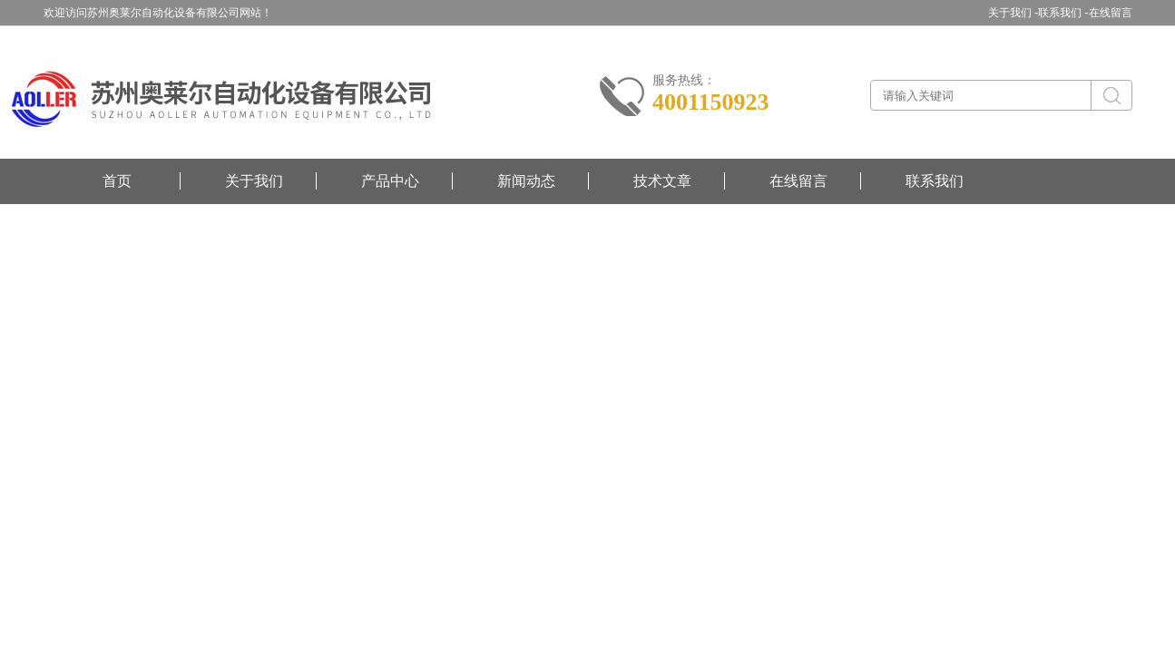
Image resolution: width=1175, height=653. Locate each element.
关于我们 (254, 181)
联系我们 (935, 181)
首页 (117, 181)
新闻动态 (526, 181)
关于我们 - (1013, 12)
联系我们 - (1063, 12)
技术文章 (662, 181)
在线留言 (1110, 12)
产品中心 (390, 181)
